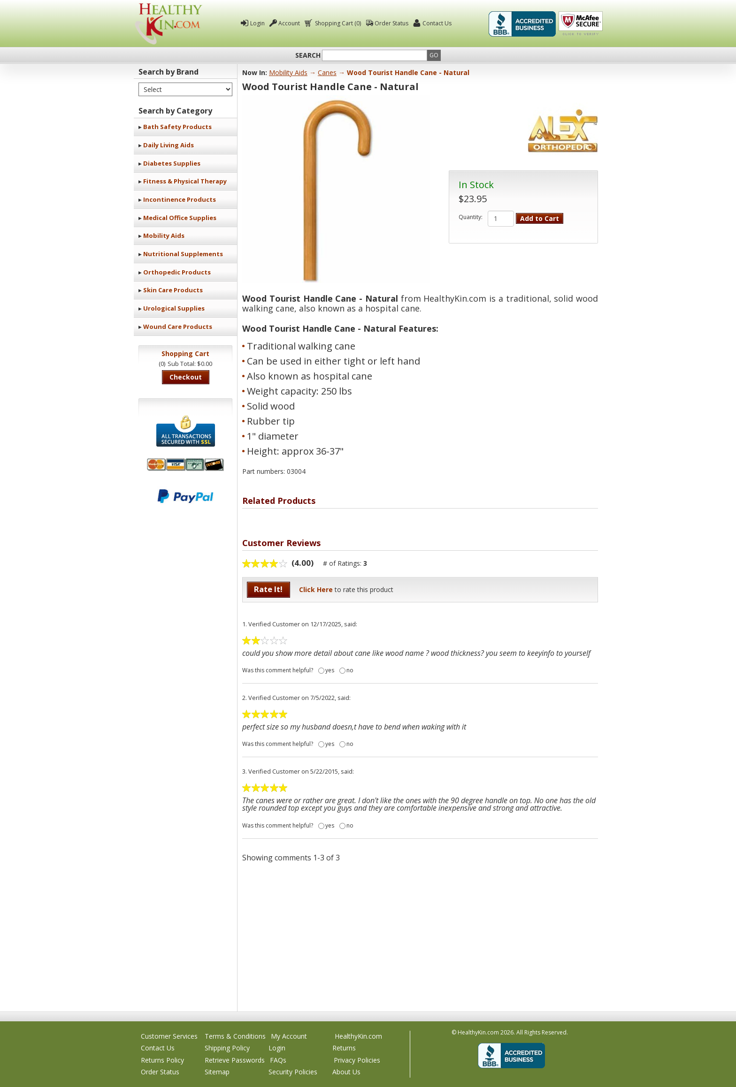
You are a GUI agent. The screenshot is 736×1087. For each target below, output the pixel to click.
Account (289, 23)
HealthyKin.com (358, 1036)
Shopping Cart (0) (337, 23)
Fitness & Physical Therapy (185, 181)
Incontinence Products (179, 199)
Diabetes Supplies (171, 163)
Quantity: (471, 217)
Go (433, 55)
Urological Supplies (174, 308)
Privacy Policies (357, 1060)
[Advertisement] (420, 936)
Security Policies (292, 1071)
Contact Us (437, 23)
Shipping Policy (227, 1047)
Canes (327, 72)
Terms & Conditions (235, 1036)
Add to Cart (539, 218)
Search (308, 55)
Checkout (185, 376)
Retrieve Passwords (235, 1060)
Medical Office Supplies (179, 217)
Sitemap (217, 1071)
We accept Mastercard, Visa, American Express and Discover (185, 464)
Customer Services (169, 1036)
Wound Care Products (177, 326)
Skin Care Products (173, 290)
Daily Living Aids (168, 145)
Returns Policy (162, 1060)
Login (257, 23)
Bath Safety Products (177, 126)
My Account (289, 1036)
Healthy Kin (168, 24)
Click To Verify (581, 24)
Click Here (316, 589)
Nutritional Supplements (183, 254)
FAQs (278, 1060)
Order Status (391, 23)
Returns (344, 1047)
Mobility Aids (163, 235)
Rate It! (268, 589)
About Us (346, 1071)
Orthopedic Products (177, 272)
